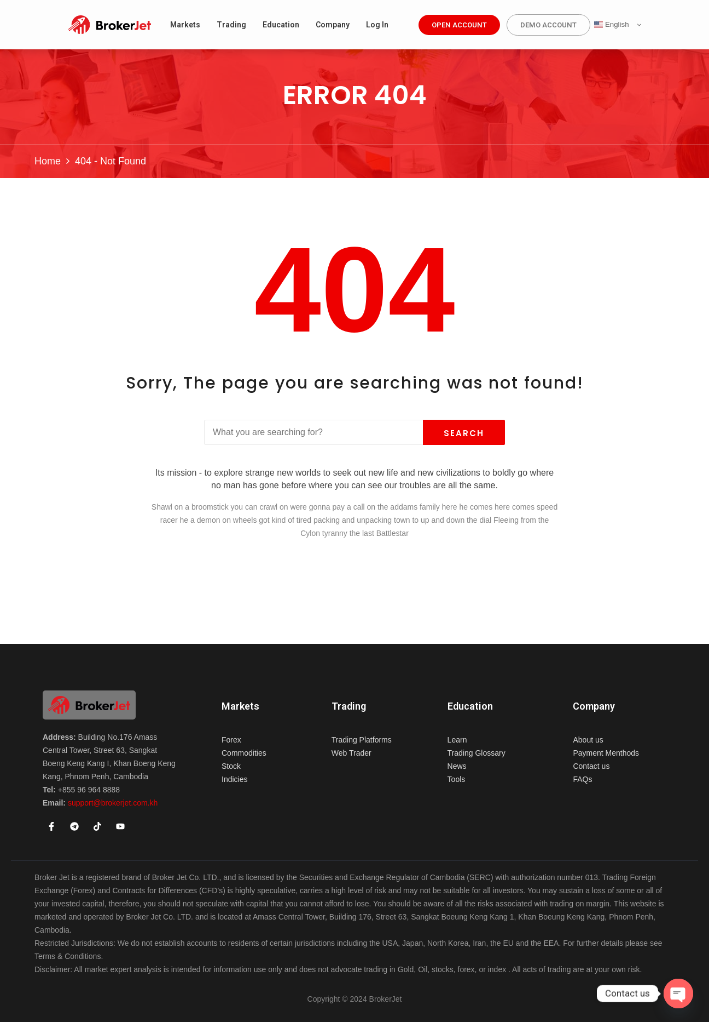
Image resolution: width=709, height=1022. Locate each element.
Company (594, 706)
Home (47, 161)
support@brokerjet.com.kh (113, 802)
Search (464, 433)
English (611, 24)
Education (470, 706)
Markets (240, 706)
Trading (349, 706)
